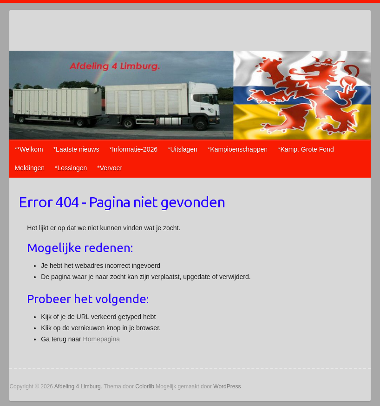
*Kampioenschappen (238, 149)
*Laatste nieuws (76, 149)
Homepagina (101, 339)
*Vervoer (109, 168)
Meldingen (29, 168)
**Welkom (28, 149)
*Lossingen (71, 168)
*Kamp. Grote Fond (306, 149)
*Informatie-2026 (134, 149)
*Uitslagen (182, 149)
